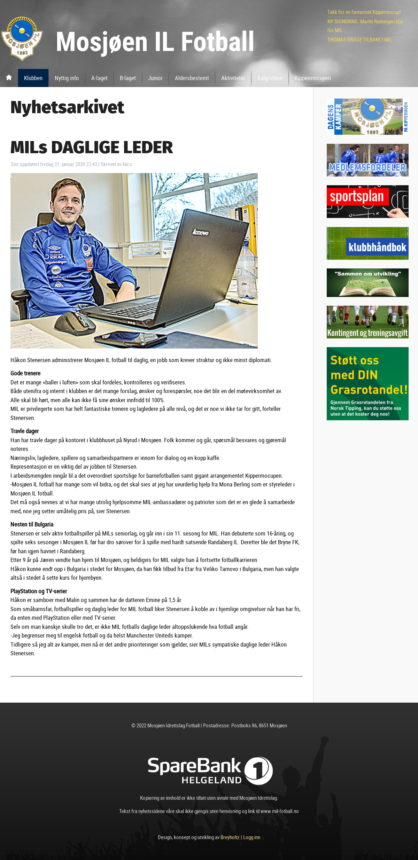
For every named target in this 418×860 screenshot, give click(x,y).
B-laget (128, 78)
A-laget (99, 78)
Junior (155, 78)
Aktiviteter (233, 78)
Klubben (33, 78)
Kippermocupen (313, 78)
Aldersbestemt (192, 78)
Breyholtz (230, 837)
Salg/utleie (269, 78)
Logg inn (251, 837)
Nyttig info (67, 78)
